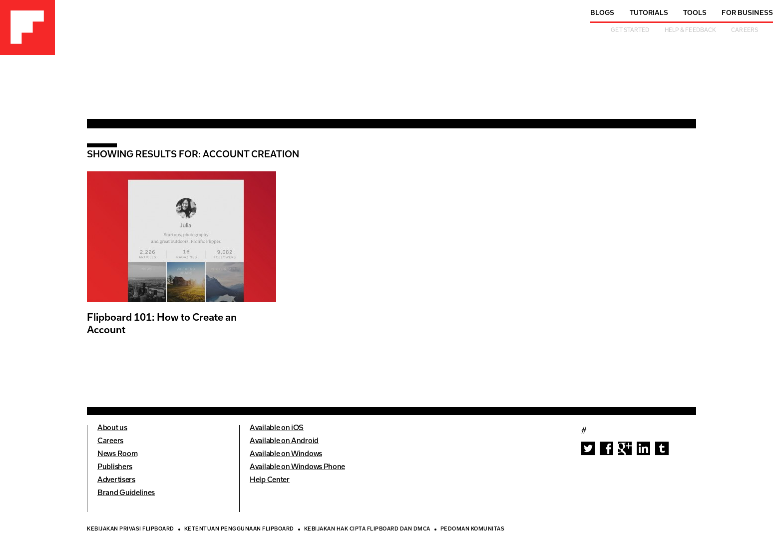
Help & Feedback (691, 30)
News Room (117, 454)
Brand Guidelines (126, 493)
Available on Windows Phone (297, 467)
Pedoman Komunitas (472, 529)
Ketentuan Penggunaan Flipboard (239, 529)
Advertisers (116, 480)
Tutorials (649, 13)
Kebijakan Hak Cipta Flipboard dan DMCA (367, 529)
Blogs (602, 13)
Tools (695, 13)
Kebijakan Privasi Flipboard (130, 529)
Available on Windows (286, 454)
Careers (744, 30)
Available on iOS (277, 428)
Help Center (270, 480)
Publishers (114, 467)
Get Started (630, 30)
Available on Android (284, 441)
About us (112, 428)
